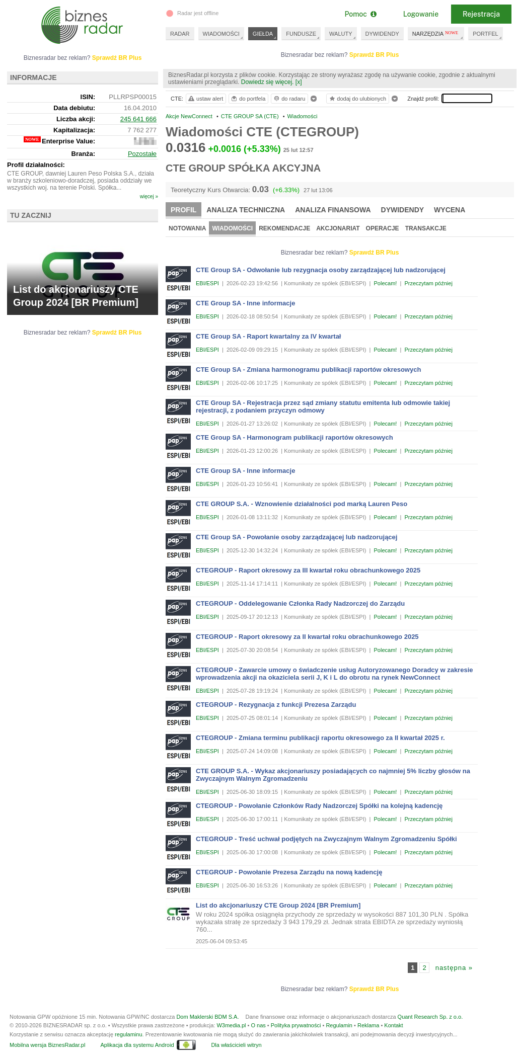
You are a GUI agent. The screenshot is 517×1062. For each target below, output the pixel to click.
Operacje (382, 228)
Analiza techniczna (245, 210)
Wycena (449, 210)
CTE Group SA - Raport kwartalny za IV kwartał (268, 336)
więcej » (149, 196)
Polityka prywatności (296, 1025)
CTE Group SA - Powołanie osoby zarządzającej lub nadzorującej (296, 537)
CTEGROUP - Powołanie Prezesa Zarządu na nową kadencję (289, 872)
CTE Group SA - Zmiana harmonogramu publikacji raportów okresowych (308, 369)
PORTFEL (485, 34)
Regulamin (339, 1025)
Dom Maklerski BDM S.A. (207, 1017)
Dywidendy (402, 210)
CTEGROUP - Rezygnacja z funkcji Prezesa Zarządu (276, 704)
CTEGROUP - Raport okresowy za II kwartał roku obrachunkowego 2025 (307, 636)
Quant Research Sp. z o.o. (430, 1017)
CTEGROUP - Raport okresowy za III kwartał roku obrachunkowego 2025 (308, 570)
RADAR (180, 34)
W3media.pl (231, 1025)
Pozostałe (142, 153)
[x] (299, 82)
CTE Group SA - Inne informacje (245, 303)
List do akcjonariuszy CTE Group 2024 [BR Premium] (278, 905)
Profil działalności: (36, 165)
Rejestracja (481, 14)
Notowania (187, 228)
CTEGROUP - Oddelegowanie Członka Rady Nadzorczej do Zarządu (300, 603)
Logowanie (420, 14)
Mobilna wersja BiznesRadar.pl (47, 1045)
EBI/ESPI (207, 283)
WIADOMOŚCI (221, 34)
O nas (258, 1025)
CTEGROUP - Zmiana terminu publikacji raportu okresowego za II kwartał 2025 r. (320, 738)
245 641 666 (138, 119)
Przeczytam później (428, 283)
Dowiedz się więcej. (267, 82)
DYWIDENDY (382, 34)
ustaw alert (205, 99)
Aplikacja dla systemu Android (137, 1045)
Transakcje (426, 228)
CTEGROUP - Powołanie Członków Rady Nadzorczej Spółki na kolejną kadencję (319, 805)
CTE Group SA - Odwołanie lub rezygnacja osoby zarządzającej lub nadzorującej (321, 270)
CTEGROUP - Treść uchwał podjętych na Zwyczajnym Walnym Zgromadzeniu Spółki (326, 839)
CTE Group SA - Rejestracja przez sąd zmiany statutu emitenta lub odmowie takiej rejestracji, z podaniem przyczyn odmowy (323, 406)
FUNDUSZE (301, 34)
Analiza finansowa (333, 210)
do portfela (247, 99)
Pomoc (360, 14)
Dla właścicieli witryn (236, 1045)
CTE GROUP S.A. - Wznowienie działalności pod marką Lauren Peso (301, 504)
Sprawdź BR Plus (374, 54)
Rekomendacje (284, 228)
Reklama (368, 1025)
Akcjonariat (337, 228)
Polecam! (385, 283)
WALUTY (340, 34)
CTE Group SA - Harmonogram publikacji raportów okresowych (294, 437)
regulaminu (128, 1034)
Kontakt (393, 1025)
